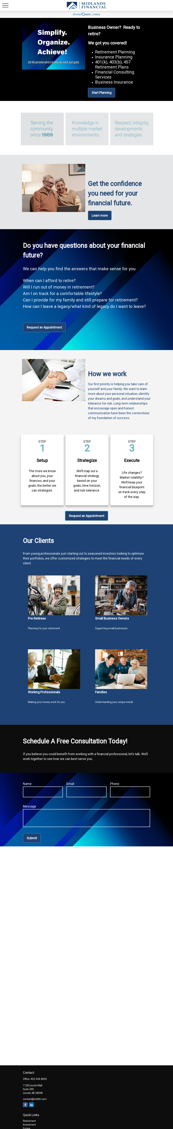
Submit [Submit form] (32, 838)
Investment (29, 1124)
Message (29, 806)
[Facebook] (25, 1104)
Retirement (29, 1120)
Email (70, 784)
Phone (114, 784)
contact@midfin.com (35, 1099)
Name (27, 784)
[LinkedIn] (31, 1104)
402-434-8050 (39, 1079)
